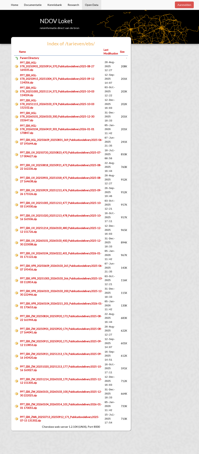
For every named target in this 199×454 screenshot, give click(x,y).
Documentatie (33, 4)
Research (73, 4)
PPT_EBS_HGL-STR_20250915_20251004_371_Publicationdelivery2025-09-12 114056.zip (57, 79)
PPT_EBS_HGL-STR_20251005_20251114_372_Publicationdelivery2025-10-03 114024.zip (57, 91)
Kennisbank (54, 4)
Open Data (91, 4)
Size (122, 51)
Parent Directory (29, 58)
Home (14, 4)
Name (22, 51)
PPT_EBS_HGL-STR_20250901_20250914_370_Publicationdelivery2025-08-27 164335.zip (57, 66)
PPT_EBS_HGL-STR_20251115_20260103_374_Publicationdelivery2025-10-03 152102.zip (57, 104)
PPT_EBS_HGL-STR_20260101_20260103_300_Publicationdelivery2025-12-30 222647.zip (57, 117)
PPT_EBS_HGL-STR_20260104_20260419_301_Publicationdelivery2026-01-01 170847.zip (57, 129)
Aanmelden (184, 4)
